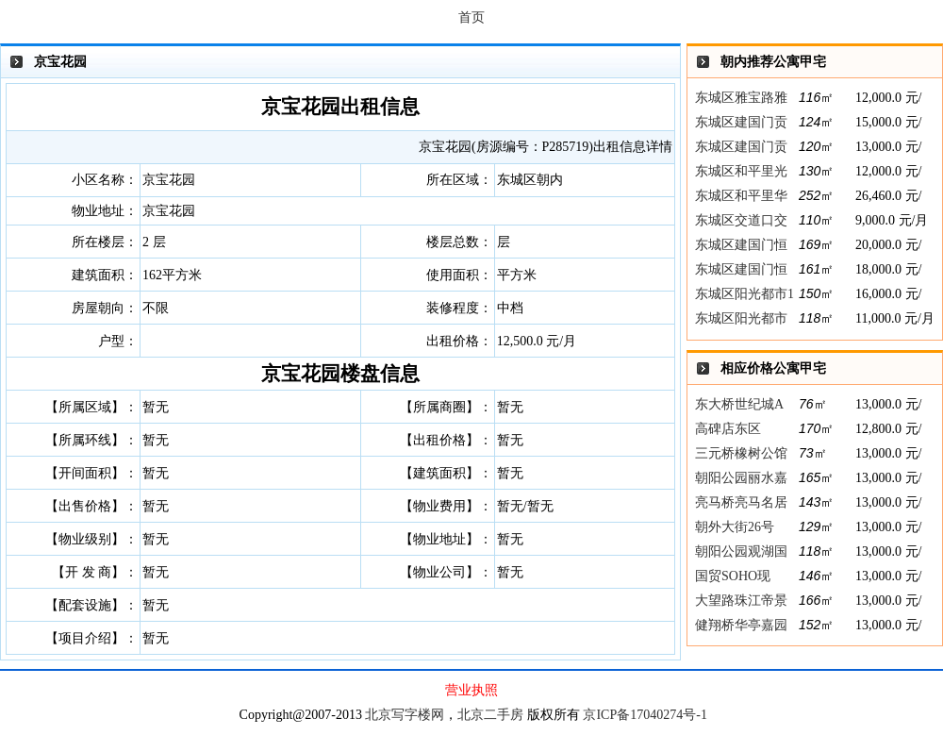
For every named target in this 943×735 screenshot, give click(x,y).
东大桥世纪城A (739, 404)
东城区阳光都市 (741, 318)
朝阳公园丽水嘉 (741, 478)
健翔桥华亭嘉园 (741, 625)
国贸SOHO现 (732, 576)
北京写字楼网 (404, 715)
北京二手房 (490, 715)
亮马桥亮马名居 (741, 502)
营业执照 (471, 690)
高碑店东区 (728, 429)
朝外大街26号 (734, 527)
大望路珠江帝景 (741, 600)
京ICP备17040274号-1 (644, 715)
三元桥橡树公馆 (741, 453)
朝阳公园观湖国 (741, 551)
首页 (471, 17)
